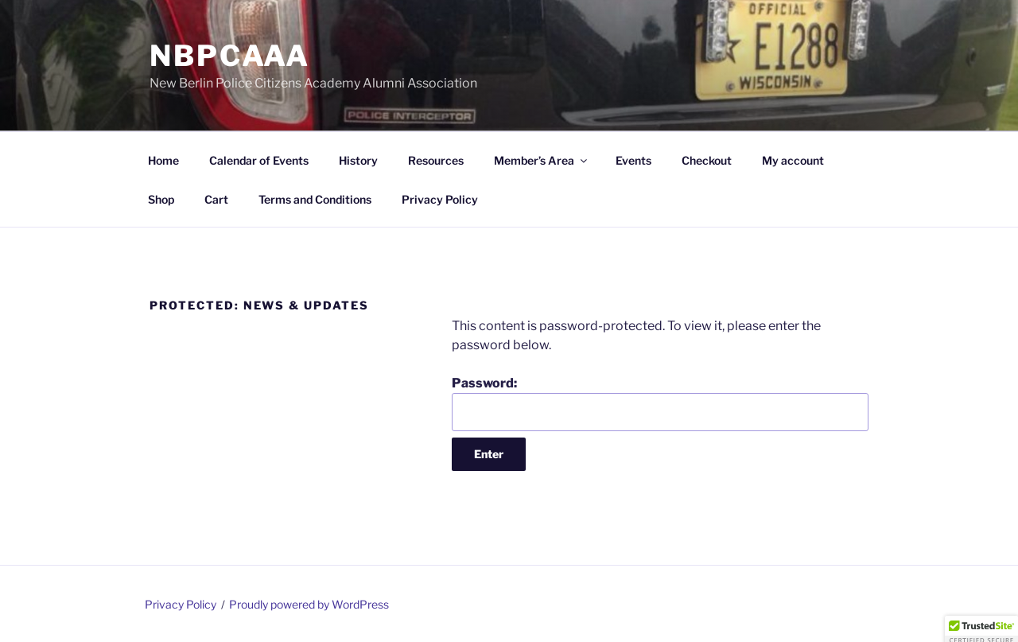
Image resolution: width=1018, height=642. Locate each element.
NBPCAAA (230, 55)
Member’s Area (541, 160)
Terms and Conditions (314, 199)
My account (793, 160)
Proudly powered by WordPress (309, 604)
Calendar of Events (259, 160)
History (358, 160)
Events (633, 160)
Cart (216, 199)
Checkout (707, 160)
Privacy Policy (440, 199)
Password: (660, 403)
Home (163, 160)
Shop (161, 199)
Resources (436, 160)
